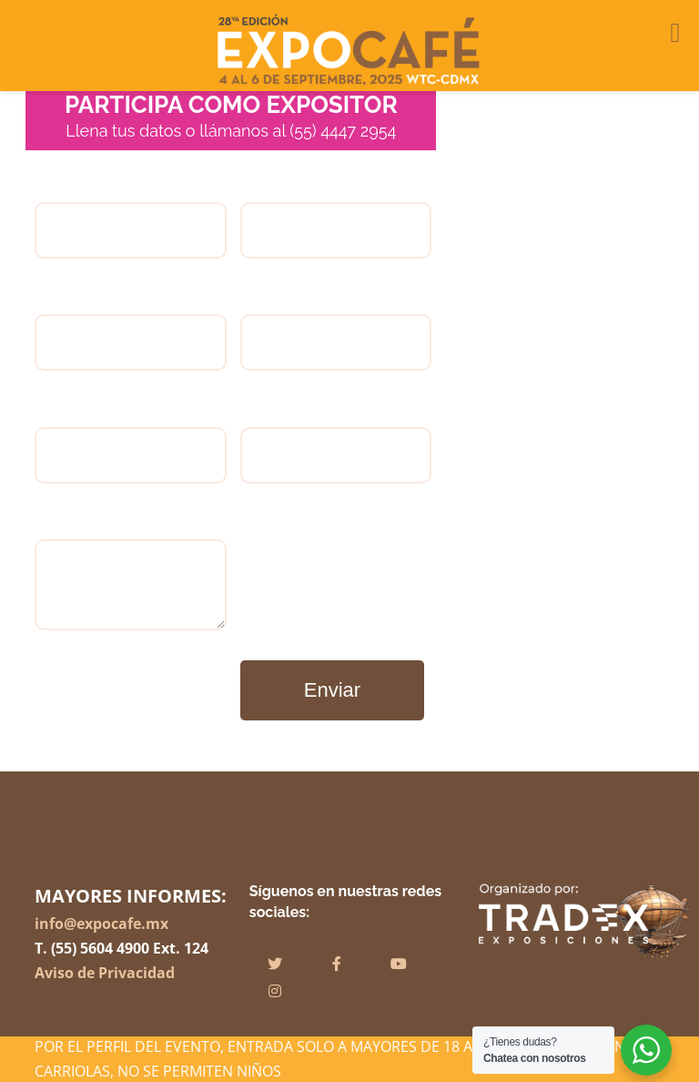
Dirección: (335, 344)
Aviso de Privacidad (105, 973)
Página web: (335, 456)
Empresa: (335, 232)
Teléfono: (130, 344)
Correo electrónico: (130, 456)
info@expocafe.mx (101, 924)
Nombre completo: (130, 232)
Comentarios (130, 587)
